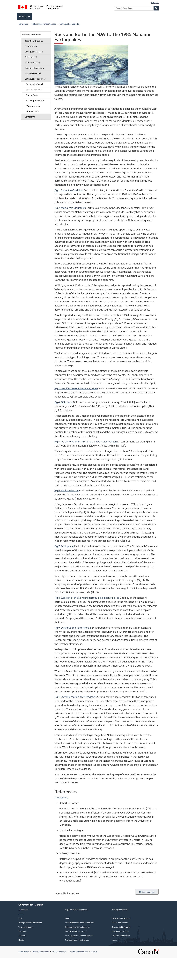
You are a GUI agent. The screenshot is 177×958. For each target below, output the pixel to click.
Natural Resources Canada (44, 24)
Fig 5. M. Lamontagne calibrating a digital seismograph (85, 441)
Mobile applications (40, 951)
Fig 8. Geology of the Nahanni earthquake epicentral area (86, 597)
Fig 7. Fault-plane (64, 546)
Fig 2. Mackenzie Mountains (70, 208)
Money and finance (120, 923)
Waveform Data (33, 106)
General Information (34, 68)
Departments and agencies (76, 909)
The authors (61, 797)
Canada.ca (23, 24)
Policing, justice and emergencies (79, 935)
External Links (32, 111)
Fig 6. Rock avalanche (66, 490)
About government (119, 909)
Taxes (67, 918)
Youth (114, 940)
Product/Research (33, 73)
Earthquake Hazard (34, 51)
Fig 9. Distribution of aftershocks (72, 627)
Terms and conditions (79, 951)
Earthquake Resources (35, 78)
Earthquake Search (35, 84)
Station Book (32, 95)
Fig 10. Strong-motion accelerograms (75, 697)
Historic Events (31, 46)
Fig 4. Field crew (63, 402)
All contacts (23, 909)
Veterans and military (121, 935)
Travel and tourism (26, 927)
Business (22, 931)
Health (21, 940)
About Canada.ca (59, 951)
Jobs (20, 918)
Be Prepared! (31, 57)
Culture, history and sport (75, 931)
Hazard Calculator (34, 89)
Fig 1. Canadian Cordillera (68, 190)
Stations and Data (33, 62)
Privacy (94, 951)
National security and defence (77, 927)
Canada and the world (121, 918)
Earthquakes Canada (69, 24)
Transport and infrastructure (77, 940)
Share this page (147, 892)
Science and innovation (121, 927)
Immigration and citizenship (30, 923)
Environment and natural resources (80, 923)
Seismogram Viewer (35, 100)
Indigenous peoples (120, 931)
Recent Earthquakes (34, 41)
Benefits (21, 935)
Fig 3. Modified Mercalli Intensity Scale (76, 388)
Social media (23, 951)
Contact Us (30, 116)
